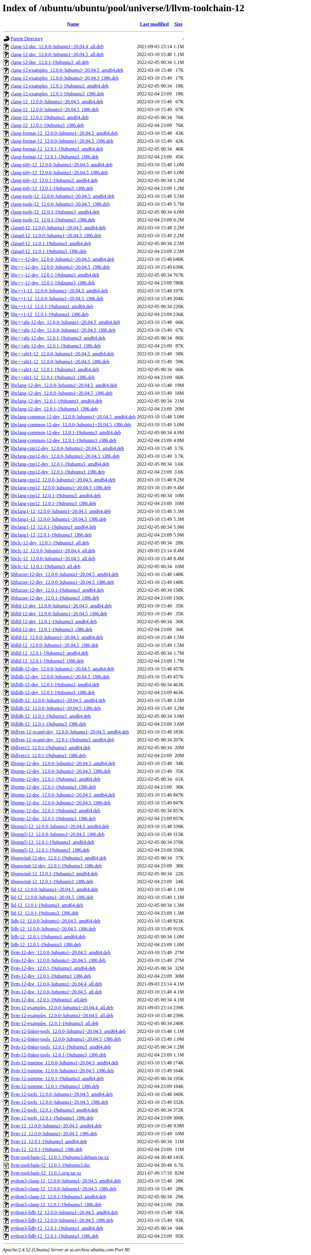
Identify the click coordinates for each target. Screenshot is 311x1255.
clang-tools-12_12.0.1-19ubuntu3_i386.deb (53, 219)
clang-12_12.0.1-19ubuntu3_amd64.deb (49, 117)
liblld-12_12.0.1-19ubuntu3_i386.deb (47, 661)
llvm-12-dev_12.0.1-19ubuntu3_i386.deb (51, 976)
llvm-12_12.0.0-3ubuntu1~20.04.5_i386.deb (54, 1133)
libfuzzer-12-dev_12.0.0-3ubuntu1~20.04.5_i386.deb (62, 582)
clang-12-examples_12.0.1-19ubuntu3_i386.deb (57, 93)
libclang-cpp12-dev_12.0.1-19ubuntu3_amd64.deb (60, 464)
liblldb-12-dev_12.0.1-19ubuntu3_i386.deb (53, 692)
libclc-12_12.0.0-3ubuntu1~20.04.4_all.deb (53, 550)
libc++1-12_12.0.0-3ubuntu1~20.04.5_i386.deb (57, 298)
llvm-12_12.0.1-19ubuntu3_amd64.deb (49, 1141)
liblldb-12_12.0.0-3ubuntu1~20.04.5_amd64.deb (58, 700)
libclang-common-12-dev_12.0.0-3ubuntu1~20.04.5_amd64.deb (73, 416)
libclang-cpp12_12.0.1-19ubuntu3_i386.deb (53, 503)
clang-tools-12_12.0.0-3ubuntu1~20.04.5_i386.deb (60, 204)
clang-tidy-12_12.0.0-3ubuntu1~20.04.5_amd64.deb (61, 164)
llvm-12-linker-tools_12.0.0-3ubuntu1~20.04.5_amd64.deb (68, 1031)
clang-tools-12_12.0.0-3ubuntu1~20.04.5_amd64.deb (62, 196)
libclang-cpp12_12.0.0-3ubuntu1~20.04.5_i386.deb (61, 487)
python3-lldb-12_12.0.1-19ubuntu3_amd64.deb (57, 1228)
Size (178, 24)
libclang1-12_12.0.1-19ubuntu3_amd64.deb (53, 527)
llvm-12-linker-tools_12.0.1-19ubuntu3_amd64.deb (61, 1047)
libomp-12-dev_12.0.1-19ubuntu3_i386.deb (53, 787)
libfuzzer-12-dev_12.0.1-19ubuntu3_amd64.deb (57, 590)
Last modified (154, 24)
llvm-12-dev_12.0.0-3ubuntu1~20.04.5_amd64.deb (60, 952)
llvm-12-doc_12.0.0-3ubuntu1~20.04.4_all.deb (56, 984)
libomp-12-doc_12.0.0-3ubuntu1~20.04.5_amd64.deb (63, 794)
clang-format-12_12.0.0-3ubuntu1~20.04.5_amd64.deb (64, 133)
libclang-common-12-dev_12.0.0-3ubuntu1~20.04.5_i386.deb (71, 424)
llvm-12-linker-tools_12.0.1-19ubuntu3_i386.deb (58, 1054)
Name (73, 24)
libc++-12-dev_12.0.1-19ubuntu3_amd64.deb (55, 275)
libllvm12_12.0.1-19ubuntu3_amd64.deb (51, 747)
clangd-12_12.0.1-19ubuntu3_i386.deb (48, 251)
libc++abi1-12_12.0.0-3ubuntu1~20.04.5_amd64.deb (62, 353)
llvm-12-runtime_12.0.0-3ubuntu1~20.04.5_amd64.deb (64, 1062)
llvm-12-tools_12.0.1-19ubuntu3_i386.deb (52, 1117)
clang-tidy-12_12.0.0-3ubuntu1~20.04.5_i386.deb (59, 172)
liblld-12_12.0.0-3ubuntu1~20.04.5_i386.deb (54, 645)
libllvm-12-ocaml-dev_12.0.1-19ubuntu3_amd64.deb (62, 739)
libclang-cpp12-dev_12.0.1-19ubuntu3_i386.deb (58, 471)
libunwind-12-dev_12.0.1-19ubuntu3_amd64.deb (58, 858)
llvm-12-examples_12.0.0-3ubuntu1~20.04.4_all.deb (62, 1007)
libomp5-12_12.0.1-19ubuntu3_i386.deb (50, 850)
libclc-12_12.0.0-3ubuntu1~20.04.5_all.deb (53, 558)
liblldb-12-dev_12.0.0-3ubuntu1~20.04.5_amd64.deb (62, 668)
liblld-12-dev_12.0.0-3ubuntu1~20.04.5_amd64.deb (61, 605)
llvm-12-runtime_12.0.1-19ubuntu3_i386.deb (55, 1086)
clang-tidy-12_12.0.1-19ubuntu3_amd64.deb (54, 180)
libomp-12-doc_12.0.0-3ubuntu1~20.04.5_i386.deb (61, 802)
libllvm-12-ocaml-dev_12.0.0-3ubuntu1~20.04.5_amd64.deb (70, 731)
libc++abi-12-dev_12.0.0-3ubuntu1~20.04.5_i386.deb (63, 330)
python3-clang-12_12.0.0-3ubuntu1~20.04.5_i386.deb (63, 1188)
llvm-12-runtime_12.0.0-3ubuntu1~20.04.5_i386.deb (62, 1070)
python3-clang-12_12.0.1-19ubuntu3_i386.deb (56, 1204)
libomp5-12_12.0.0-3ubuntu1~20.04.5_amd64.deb (60, 826)
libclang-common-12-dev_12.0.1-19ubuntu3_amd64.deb (66, 432)
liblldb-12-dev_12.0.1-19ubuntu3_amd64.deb (55, 684)
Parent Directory (27, 38)
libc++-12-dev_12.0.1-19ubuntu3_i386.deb (53, 282)
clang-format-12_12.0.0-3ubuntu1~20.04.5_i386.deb (62, 141)
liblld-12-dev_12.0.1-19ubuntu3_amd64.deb (54, 621)
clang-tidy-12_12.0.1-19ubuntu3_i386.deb (52, 188)
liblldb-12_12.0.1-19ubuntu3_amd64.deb (51, 716)
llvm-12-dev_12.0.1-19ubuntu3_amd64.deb (53, 968)
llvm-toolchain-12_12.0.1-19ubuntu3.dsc (51, 1165)
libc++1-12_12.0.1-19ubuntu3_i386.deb (50, 314)
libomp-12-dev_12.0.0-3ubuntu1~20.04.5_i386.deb (61, 771)
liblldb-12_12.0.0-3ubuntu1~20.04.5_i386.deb (56, 708)
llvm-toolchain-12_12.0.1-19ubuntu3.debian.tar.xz (60, 1157)
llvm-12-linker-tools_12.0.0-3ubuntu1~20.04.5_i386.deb (66, 1039)
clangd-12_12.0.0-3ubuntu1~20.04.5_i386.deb (56, 235)
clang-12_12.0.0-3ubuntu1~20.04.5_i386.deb (55, 109)
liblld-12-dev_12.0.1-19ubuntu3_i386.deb (51, 629)
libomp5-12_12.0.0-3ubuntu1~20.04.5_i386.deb (57, 834)
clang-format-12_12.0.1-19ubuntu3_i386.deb (54, 156)
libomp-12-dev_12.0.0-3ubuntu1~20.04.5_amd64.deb (63, 763)
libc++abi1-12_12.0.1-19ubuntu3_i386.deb (52, 377)
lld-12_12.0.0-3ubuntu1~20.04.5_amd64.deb (54, 889)
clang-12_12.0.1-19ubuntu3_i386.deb (47, 125)
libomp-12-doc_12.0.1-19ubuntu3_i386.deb (53, 818)
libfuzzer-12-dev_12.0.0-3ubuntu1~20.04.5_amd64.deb (64, 574)
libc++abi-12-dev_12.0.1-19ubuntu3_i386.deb (56, 345)
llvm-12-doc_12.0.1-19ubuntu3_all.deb (49, 999)
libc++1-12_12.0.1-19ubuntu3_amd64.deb (52, 306)
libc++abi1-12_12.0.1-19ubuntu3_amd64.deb (55, 369)
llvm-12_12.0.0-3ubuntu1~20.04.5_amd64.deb (56, 1125)
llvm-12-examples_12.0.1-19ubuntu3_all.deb (54, 1023)
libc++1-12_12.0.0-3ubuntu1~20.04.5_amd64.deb (59, 290)
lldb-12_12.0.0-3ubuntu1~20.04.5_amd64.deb (55, 921)
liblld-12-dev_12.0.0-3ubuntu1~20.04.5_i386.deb (59, 613)
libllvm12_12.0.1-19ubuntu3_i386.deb (48, 755)
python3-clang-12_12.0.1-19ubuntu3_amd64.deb (58, 1196)
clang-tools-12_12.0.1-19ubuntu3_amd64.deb (55, 212)
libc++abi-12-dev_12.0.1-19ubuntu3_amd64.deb (58, 338)
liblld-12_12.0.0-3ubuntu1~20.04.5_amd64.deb (57, 637)
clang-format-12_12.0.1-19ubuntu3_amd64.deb (57, 148)
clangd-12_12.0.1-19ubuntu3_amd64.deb (51, 243)
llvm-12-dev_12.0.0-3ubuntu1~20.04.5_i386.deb (58, 960)
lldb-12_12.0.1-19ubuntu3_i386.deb (46, 944)
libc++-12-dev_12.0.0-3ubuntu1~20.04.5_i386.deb (60, 267)
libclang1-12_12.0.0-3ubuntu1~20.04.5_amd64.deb (61, 511)
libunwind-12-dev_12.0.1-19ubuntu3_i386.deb (56, 865)
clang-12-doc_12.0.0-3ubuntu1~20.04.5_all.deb (57, 54)
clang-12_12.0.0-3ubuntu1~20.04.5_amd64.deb (57, 101)
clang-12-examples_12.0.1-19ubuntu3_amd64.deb (59, 85)
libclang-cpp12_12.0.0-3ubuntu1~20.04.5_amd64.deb (63, 479)
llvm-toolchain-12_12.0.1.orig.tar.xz (46, 1173)
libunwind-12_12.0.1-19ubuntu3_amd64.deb (54, 873)
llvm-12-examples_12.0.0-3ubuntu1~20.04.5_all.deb (62, 1015)
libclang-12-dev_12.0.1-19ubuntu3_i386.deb (54, 408)
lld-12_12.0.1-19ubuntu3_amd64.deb (47, 905)
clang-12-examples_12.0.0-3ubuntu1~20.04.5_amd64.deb (67, 70)
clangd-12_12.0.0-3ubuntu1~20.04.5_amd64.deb (58, 227)
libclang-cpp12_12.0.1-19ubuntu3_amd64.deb (56, 495)
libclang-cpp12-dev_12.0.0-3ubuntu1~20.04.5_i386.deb (65, 456)
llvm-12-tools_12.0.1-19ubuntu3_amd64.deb (54, 1110)
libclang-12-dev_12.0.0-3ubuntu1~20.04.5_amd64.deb (64, 385)
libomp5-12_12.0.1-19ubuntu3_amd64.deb (52, 842)
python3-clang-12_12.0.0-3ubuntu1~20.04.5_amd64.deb (66, 1180)
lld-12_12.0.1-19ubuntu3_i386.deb (45, 913)
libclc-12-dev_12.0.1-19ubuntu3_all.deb (50, 542)
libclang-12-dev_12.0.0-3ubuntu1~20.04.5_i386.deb (61, 393)
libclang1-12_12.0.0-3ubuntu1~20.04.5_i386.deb (58, 519)
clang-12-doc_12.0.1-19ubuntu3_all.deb (50, 62)
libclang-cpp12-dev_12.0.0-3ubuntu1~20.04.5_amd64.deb (67, 448)
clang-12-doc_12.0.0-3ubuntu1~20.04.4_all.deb (57, 46)
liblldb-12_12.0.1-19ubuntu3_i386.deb (48, 724)
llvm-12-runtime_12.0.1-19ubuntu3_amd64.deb (57, 1078)
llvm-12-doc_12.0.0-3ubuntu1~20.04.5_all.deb (56, 991)
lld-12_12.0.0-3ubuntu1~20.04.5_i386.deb (52, 897)
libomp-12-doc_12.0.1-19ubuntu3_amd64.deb (56, 810)
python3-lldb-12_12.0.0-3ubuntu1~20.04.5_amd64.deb (64, 1212)
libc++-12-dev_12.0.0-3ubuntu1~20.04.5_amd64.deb (62, 259)
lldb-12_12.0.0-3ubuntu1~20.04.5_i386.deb (53, 928)
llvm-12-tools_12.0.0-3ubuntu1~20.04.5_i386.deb (59, 1102)
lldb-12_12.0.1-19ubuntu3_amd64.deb (48, 936)
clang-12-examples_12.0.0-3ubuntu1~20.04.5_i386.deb (65, 78)
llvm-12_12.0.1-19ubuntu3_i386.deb (46, 1149)
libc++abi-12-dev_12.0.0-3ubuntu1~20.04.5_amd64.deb (65, 322)
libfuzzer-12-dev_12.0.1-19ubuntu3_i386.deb (55, 598)
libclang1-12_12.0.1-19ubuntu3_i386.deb (51, 535)
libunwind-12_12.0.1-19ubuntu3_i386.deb (52, 881)
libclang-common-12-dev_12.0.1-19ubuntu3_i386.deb (63, 440)
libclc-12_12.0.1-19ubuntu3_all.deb (45, 566)
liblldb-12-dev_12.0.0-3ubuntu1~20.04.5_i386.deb (60, 676)
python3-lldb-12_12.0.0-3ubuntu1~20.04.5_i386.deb (62, 1220)
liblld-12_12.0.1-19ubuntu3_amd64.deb (49, 653)
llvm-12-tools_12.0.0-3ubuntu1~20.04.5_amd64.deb (62, 1094)
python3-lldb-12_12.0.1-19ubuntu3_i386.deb (54, 1236)
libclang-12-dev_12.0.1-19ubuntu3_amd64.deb (56, 401)
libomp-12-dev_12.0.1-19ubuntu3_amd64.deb (56, 779)
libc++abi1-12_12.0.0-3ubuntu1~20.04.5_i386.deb (60, 361)
